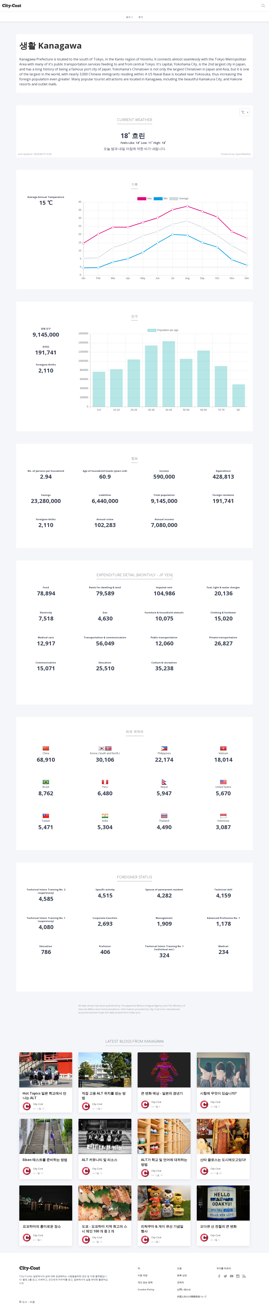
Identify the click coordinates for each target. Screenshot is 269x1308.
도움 (179, 1268)
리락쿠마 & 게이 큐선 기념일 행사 (162, 1228)
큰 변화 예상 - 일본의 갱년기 (162, 1093)
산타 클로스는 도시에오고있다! (223, 1159)
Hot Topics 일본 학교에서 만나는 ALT (44, 1095)
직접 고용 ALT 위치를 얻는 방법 (104, 1095)
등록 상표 (182, 1275)
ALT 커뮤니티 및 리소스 (99, 1159)
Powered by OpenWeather (236, 154)
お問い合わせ (184, 1289)
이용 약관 (142, 1275)
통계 (140, 17)
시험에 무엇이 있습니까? (218, 1093)
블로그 (129, 17)
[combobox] (245, 112)
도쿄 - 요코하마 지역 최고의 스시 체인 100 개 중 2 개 (104, 1228)
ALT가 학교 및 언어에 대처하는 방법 (164, 1162)
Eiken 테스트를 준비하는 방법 (45, 1159)
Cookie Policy (146, 1289)
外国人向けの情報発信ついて (192, 1296)
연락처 (180, 1282)
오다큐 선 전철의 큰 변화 (218, 1226)
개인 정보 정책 (145, 1282)
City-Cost (38, 1104)
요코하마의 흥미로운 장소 (42, 1226)
